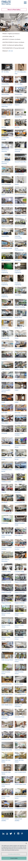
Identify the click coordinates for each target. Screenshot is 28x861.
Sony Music (18, 260)
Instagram (18, 834)
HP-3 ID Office (18, 84)
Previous (1, 24)
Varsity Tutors (18, 317)
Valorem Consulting (20, 307)
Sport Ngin (4, 412)
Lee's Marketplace (19, 174)
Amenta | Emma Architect (19, 434)
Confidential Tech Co (20, 808)
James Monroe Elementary (5, 560)
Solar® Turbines (5, 369)
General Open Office (20, 205)
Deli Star (3, 127)
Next (26, 24)
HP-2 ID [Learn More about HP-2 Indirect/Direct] (11, 51)
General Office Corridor (5, 138)
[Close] (26, 843)
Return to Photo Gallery (14, 9)
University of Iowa (19, 717)
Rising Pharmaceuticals (19, 249)
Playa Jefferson (19, 535)
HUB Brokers (4, 523)
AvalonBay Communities (18, 237)
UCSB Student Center (20, 784)
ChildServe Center (19, 469)
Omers (16, 338)
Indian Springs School (20, 649)
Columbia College (6, 571)
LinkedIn (3, 834)
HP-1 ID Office (5, 72)
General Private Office (20, 162)
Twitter (11, 834)
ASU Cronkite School (20, 772)
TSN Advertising (5, 445)
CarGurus (4, 359)
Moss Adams (4, 423)
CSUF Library (18, 559)
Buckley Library (19, 684)
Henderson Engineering (4, 271)
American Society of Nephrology (6, 105)
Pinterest (22, 834)
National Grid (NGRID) (5, 819)
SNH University (5, 649)
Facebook (14, 834)
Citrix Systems (18, 481)
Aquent (17, 184)
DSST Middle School (6, 694)
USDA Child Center (6, 684)
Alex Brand (17, 492)
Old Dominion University (5, 150)
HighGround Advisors (7, 215)
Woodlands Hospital (6, 248)
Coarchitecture (19, 348)
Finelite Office (18, 137)
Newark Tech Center (6, 750)
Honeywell (4, 433)
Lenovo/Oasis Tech (20, 502)
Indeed (16, 390)
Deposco (17, 104)
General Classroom (20, 226)
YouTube (7, 834)
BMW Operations (6, 260)
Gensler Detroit (19, 369)
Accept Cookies (14, 858)
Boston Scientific (5, 174)
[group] (14, 32)
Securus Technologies (20, 194)
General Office (5, 84)
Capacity (3, 492)
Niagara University (6, 582)
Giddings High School (7, 808)
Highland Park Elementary (18, 705)
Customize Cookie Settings (14, 854)
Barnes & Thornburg (6, 317)
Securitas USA (5, 338)
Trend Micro (18, 295)
